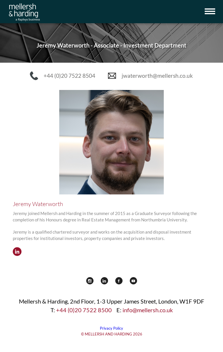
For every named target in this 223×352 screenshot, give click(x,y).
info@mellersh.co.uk (148, 309)
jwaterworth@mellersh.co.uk (157, 75)
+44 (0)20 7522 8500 (84, 309)
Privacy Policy (111, 328)
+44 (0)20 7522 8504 (69, 75)
